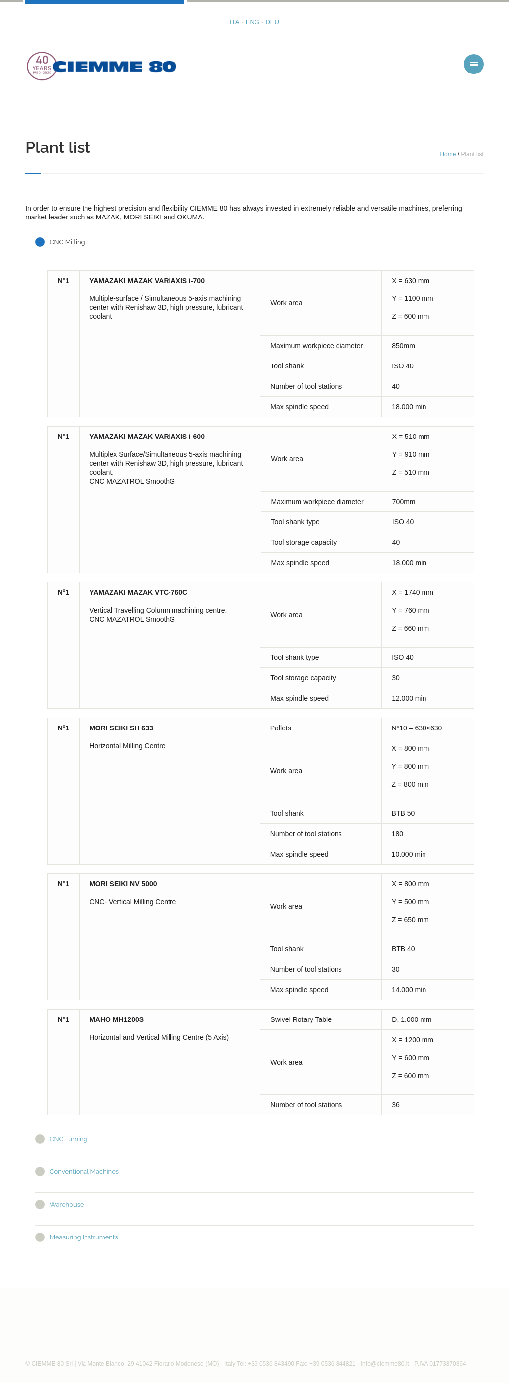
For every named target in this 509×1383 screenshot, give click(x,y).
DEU (272, 22)
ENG (252, 22)
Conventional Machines (84, 1171)
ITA (234, 22)
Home (448, 154)
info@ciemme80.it (385, 1363)
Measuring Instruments (84, 1237)
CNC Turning (68, 1139)
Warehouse (67, 1204)
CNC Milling (67, 242)
